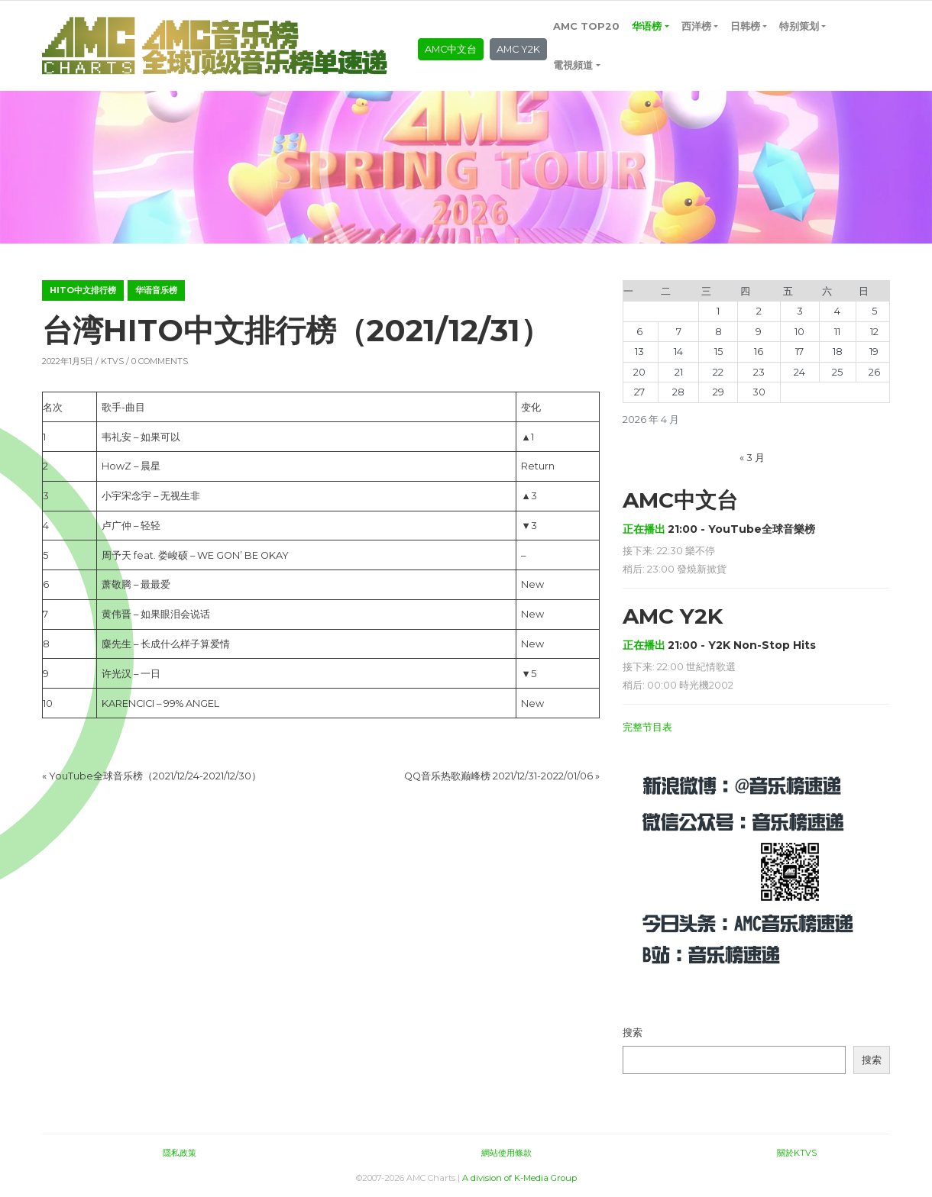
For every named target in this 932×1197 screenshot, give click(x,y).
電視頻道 (573, 65)
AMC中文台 (451, 49)
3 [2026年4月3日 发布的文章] (800, 311)
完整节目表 (647, 727)
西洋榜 (696, 26)
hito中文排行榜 (83, 290)
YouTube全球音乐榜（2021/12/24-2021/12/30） (155, 776)
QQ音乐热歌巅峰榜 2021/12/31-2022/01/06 (498, 776)
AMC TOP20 (586, 26)
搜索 (632, 1032)
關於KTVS (797, 1152)
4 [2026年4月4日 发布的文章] (837, 311)
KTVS (112, 361)
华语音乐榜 (156, 290)
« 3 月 (752, 457)
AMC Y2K (518, 49)
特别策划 (799, 26)
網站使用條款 (506, 1152)
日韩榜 (745, 26)
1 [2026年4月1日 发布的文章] (718, 311)
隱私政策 (179, 1152)
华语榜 (647, 26)
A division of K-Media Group (519, 1178)
